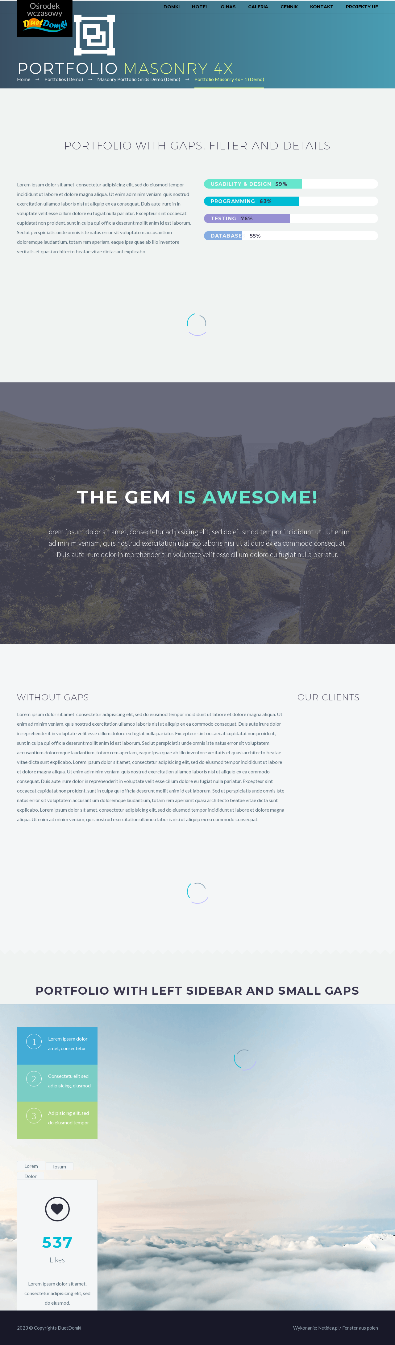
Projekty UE (362, 7)
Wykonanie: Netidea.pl (316, 1328)
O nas (228, 7)
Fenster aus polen (360, 1328)
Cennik (289, 7)
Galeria (258, 7)
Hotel (200, 7)
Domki (172, 7)
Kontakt (322, 7)
